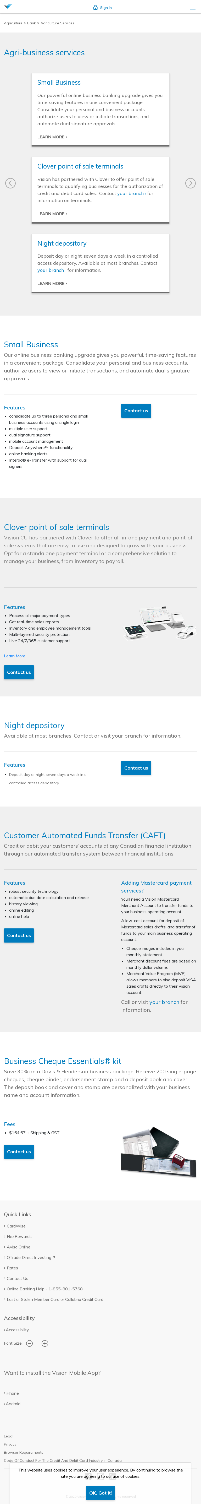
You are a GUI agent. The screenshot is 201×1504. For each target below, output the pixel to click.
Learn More (14, 655)
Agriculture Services (57, 23)
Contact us (136, 411)
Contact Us (17, 1278)
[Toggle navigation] (192, 6)
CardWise (16, 1226)
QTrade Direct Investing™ (31, 1257)
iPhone (12, 1393)
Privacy (10, 1444)
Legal (8, 1436)
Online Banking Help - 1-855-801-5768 (45, 1288)
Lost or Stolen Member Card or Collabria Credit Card (55, 1299)
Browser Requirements (23, 1452)
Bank (31, 23)
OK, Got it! (100, 1493)
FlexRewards (19, 1236)
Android (13, 1403)
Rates (12, 1267)
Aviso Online (18, 1246)
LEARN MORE (50, 136)
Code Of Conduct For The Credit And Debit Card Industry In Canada (63, 1460)
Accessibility (17, 1329)
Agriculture (13, 23)
